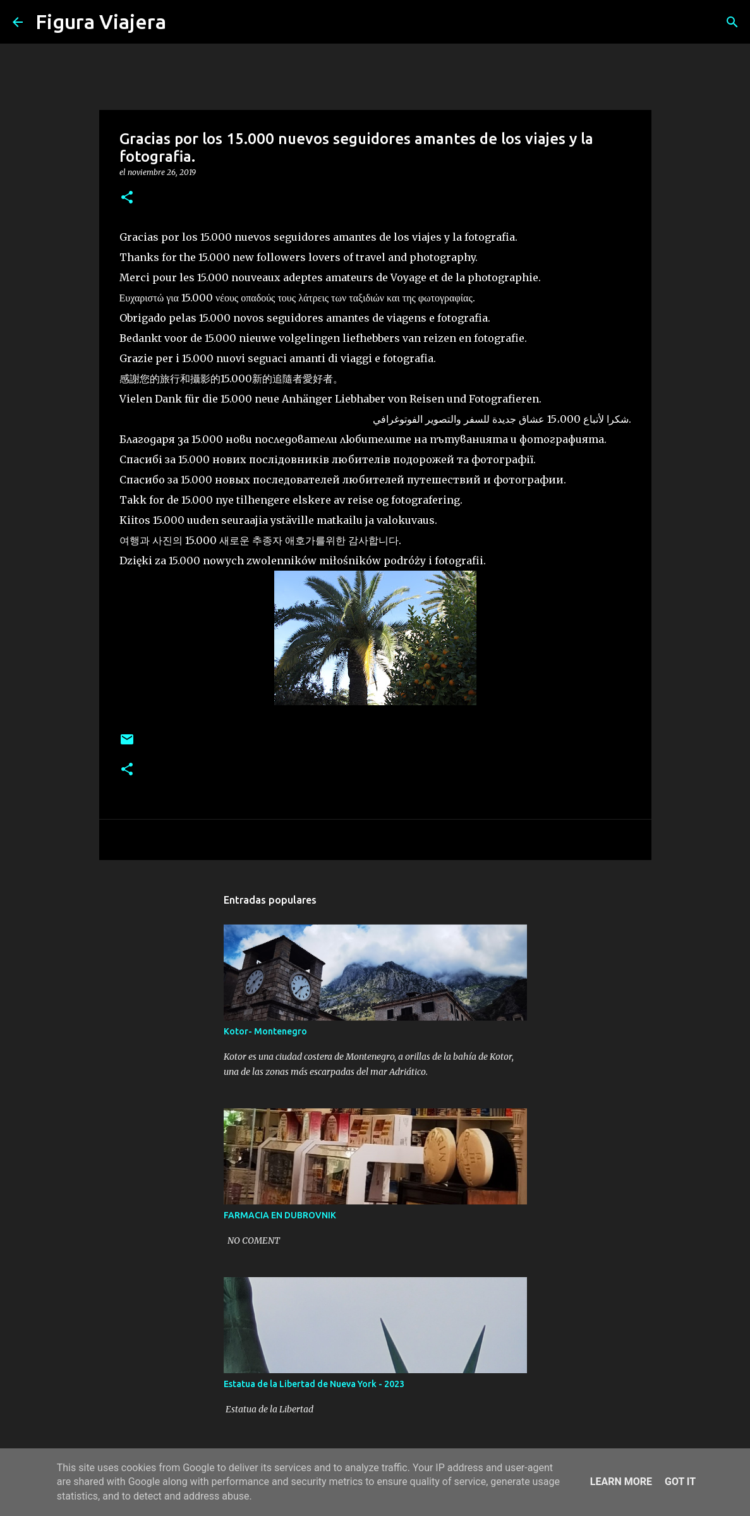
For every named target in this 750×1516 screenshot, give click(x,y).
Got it (680, 1482)
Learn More (621, 1482)
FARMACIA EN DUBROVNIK (280, 1215)
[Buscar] (183, 22)
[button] (127, 198)
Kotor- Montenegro (265, 1031)
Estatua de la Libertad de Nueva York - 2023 (314, 1384)
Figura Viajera (100, 21)
